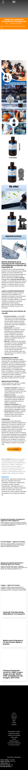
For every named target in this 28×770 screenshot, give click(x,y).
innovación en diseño (7, 484)
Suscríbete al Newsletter (14, 757)
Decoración (17, 481)
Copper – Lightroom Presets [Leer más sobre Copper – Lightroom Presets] (10, 585)
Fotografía (14, 717)
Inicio (6, 23)
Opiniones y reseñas (16, 23)
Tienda (14, 722)
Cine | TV (14, 715)
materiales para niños (17, 486)
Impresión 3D (20, 482)
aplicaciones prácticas (16, 479)
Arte (24, 479)
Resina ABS (11, 489)
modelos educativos (7, 488)
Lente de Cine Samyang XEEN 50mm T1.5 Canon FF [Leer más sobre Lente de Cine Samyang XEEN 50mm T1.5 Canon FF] (14, 613)
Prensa (14, 719)
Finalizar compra (14, 741)
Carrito (14, 739)
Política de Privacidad (14, 735)
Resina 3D (4, 489)
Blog (14, 721)
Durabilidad (4, 482)
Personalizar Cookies (14, 731)
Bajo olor (3, 481)
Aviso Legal (14, 737)
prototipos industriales (19, 488)
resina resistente (15, 491)
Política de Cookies (14, 733)
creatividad (10, 481)
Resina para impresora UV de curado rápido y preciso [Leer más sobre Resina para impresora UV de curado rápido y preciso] (13, 642)
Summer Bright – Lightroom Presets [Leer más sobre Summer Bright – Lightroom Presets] (13, 542)
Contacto (14, 724)
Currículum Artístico (13, 745)
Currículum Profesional (14, 743)
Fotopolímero (12, 482)
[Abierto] (13, 2)
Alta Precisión (5, 479)
